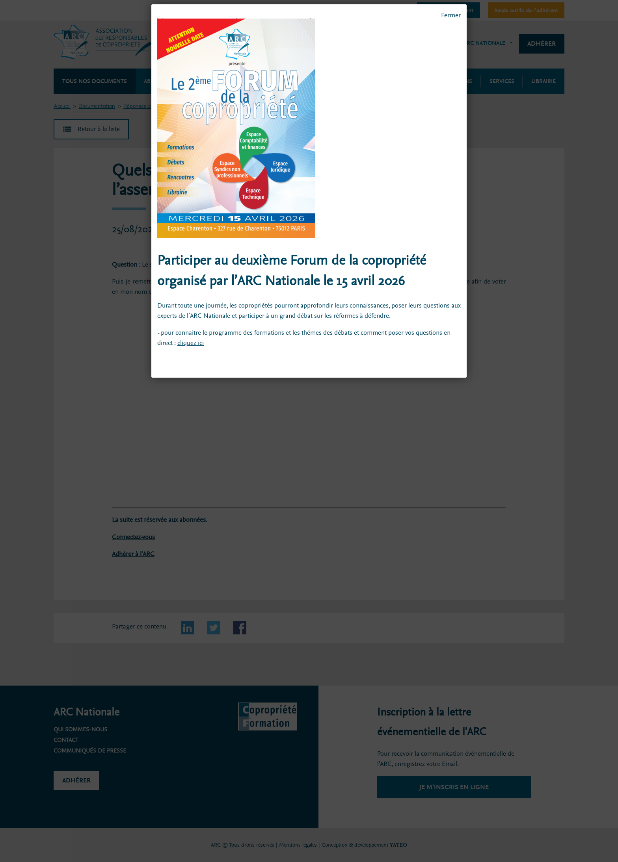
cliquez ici (190, 343)
